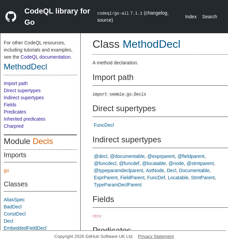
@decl (100, 156)
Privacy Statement (156, 236)
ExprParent (106, 177)
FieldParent (132, 177)
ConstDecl (15, 214)
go (6, 170)
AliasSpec (14, 199)
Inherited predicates (24, 119)
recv (96, 216)
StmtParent (203, 177)
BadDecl (13, 206)
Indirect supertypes (24, 97)
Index (190, 16)
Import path (16, 83)
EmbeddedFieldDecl (25, 228)
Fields (10, 104)
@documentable (127, 156)
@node (176, 163)
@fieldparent (191, 156)
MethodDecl (25, 66)
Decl (8, 221)
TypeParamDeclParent (118, 184)
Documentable (194, 170)
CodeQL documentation (45, 57)
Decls (43, 141)
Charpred (13, 126)
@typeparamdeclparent (118, 170)
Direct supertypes (22, 90)
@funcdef (129, 163)
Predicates (15, 112)
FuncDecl (104, 125)
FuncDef (156, 177)
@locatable (154, 163)
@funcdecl (105, 163)
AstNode (155, 170)
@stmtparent (200, 163)
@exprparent (161, 156)
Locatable (178, 177)
